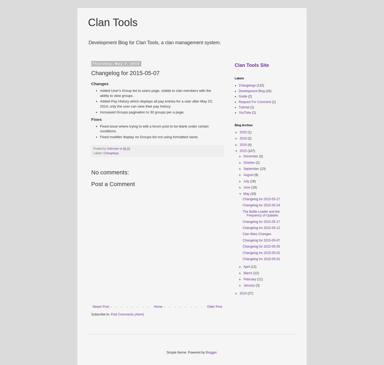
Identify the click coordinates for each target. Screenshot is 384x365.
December (251, 156)
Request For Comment (255, 102)
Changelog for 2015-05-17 (261, 222)
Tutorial (244, 107)
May (246, 194)
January (249, 285)
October (249, 163)
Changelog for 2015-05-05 (261, 246)
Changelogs (111, 153)
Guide (243, 96)
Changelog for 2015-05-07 (261, 240)
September (251, 169)
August (248, 175)
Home (158, 307)
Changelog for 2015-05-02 (261, 253)
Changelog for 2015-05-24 (261, 205)
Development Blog (252, 91)
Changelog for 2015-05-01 (261, 259)
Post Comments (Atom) (127, 314)
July (246, 181)
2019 (244, 138)
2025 (244, 132)
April (247, 267)
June (247, 187)
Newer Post (101, 307)
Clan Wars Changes (257, 234)
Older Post (214, 307)
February (250, 279)
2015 (244, 151)
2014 (244, 293)
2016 (244, 145)
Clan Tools (113, 22)
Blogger (211, 352)
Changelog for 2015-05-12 (261, 228)
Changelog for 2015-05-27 (261, 199)
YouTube (245, 112)
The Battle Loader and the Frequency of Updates (261, 213)
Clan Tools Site (252, 65)
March (248, 273)
